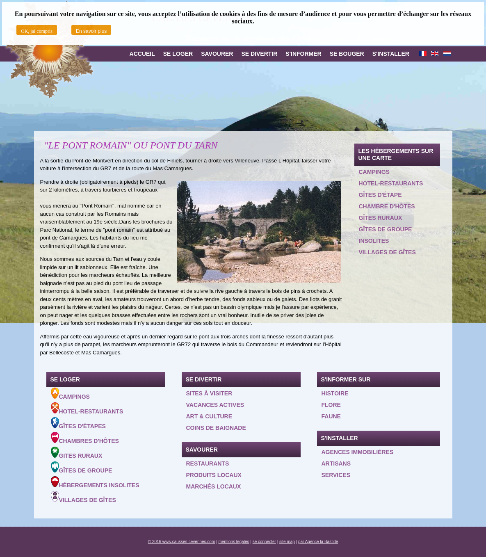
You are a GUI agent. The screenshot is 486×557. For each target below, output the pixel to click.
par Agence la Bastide (318, 541)
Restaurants (207, 463)
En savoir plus (91, 31)
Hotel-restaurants (391, 183)
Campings (374, 172)
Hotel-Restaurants (87, 408)
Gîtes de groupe (385, 229)
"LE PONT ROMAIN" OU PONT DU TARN (131, 145)
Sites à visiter (209, 393)
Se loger (178, 53)
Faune (331, 416)
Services (336, 475)
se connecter (264, 541)
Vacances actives (215, 405)
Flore (331, 405)
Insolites (374, 240)
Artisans (336, 463)
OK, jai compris (36, 31)
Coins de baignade (216, 428)
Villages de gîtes (387, 252)
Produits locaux (214, 475)
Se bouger (347, 53)
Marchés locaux (213, 486)
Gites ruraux (77, 453)
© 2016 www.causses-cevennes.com (181, 541)
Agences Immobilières (358, 452)
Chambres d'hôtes (85, 438)
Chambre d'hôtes (387, 206)
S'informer (303, 53)
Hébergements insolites (95, 482)
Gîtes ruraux (380, 218)
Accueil (142, 53)
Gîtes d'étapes (78, 423)
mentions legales (233, 541)
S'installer (390, 53)
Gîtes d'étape (380, 195)
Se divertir (259, 53)
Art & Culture (209, 416)
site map (287, 541)
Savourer (217, 53)
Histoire (335, 393)
